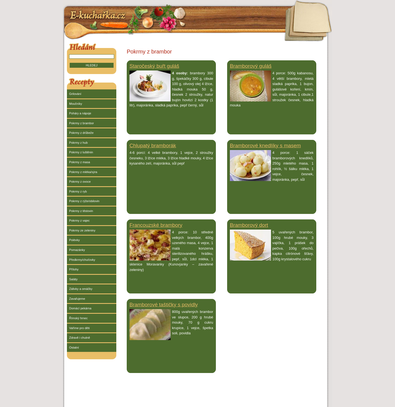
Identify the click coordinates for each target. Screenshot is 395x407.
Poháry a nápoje (80, 113)
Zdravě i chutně (79, 337)
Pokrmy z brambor (81, 123)
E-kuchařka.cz (98, 15)
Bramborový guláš (251, 66)
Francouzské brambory (155, 225)
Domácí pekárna (80, 308)
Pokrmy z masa (79, 162)
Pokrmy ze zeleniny (82, 230)
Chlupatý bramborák (152, 145)
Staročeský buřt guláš (154, 66)
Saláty (73, 279)
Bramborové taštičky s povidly (163, 304)
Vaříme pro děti (79, 328)
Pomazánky (77, 249)
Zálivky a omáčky (80, 288)
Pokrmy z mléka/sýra (83, 172)
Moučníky (75, 103)
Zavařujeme (77, 298)
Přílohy (73, 269)
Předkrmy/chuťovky (82, 259)
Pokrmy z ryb (78, 191)
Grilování (75, 93)
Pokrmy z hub (78, 142)
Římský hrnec (78, 318)
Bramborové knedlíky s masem (265, 145)
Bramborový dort (249, 225)
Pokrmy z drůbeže (81, 132)
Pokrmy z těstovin (81, 211)
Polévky (74, 240)
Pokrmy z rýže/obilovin (84, 201)
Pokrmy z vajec (79, 220)
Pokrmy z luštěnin (81, 152)
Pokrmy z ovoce (80, 181)
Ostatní (74, 347)
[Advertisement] (226, 393)
